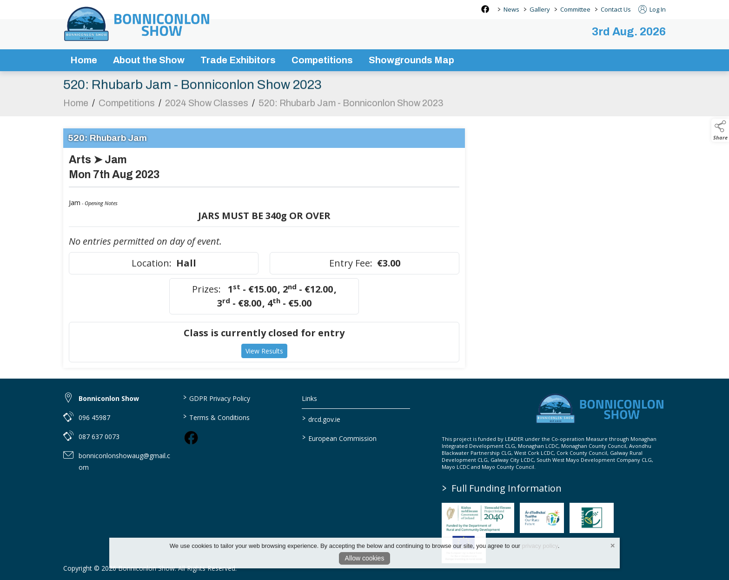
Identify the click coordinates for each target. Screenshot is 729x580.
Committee (575, 9)
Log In (652, 9)
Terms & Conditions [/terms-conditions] (216, 417)
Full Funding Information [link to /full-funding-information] (502, 488)
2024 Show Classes (206, 108)
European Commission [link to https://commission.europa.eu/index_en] (339, 438)
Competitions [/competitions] (322, 60)
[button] (720, 130)
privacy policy (540, 545)
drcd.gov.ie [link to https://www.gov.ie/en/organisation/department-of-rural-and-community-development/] (321, 418)
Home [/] (83, 60)
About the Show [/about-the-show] (149, 60)
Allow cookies (364, 558)
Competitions (127, 108)
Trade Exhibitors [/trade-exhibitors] (238, 60)
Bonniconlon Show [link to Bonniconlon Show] (109, 398)
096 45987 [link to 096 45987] (94, 417)
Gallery (540, 9)
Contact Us (616, 9)
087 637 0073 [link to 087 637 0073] (99, 436)
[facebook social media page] (485, 9)
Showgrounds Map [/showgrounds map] (411, 60)
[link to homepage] (137, 24)
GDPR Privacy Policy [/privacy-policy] (216, 398)
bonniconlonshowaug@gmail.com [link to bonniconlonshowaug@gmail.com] (124, 461)
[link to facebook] (191, 438)
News (511, 9)
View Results (264, 356)
